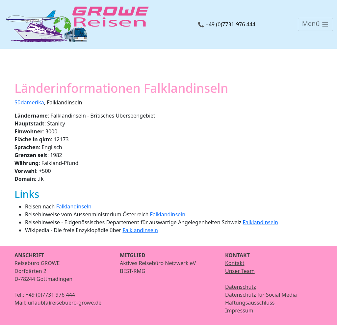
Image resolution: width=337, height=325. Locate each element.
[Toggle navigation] (315, 24)
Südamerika (29, 102)
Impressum (239, 310)
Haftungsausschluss (250, 302)
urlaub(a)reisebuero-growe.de (64, 302)
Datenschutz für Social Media (261, 294)
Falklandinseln (73, 206)
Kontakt (235, 263)
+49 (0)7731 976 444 (50, 294)
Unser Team (240, 271)
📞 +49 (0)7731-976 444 (226, 24)
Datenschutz (240, 286)
